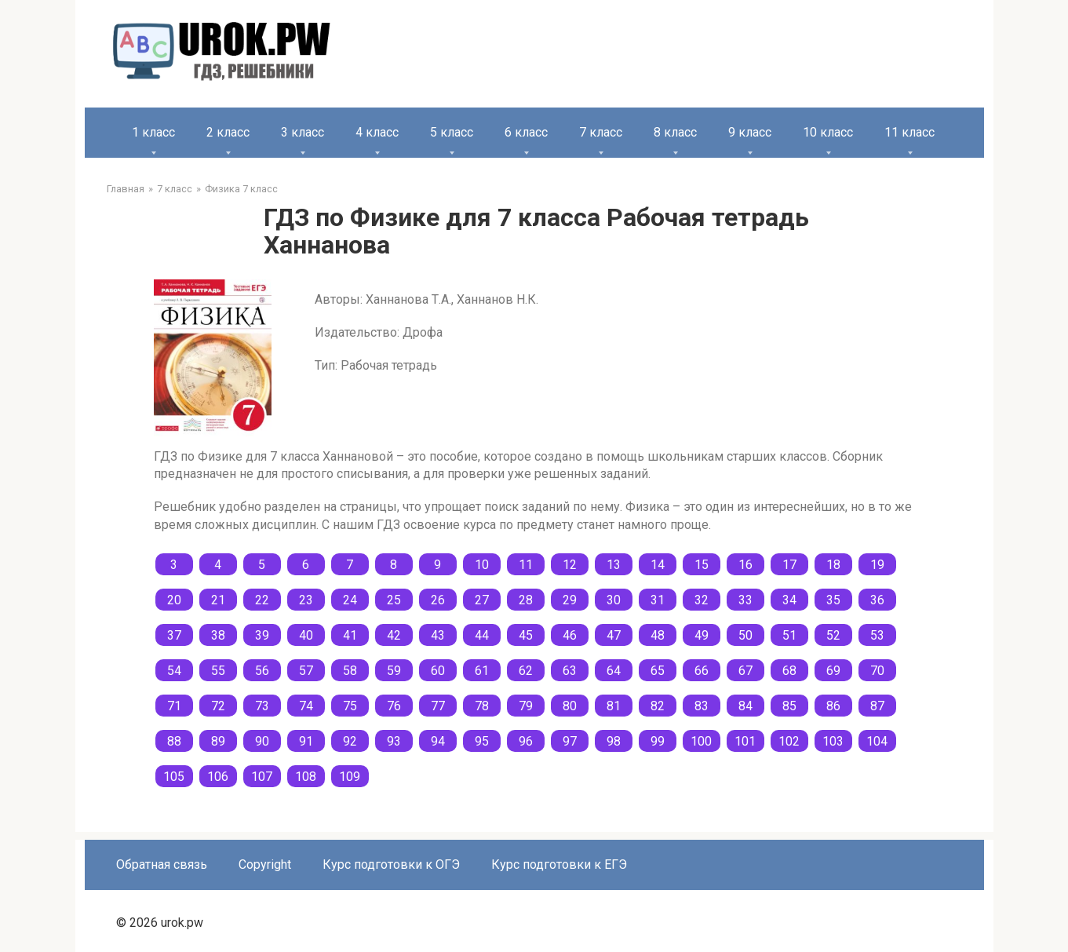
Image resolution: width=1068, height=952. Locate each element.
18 (833, 564)
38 (218, 635)
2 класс (228, 132)
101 (745, 741)
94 (438, 741)
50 (745, 635)
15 (701, 564)
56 (262, 670)
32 (701, 600)
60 (438, 670)
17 (789, 564)
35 (833, 600)
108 (305, 776)
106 (217, 776)
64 (614, 670)
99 (658, 741)
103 (833, 741)
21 (218, 600)
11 (526, 564)
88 (174, 741)
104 (877, 741)
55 (218, 670)
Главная (125, 189)
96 (526, 741)
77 (438, 705)
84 (745, 705)
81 (614, 705)
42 (394, 635)
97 (570, 741)
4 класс (377, 132)
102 (789, 741)
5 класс (451, 132)
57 (306, 670)
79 (526, 705)
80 (570, 705)
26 (438, 600)
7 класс (600, 132)
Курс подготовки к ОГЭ (391, 864)
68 (789, 670)
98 (614, 741)
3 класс (302, 132)
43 (438, 635)
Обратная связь (161, 864)
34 (789, 600)
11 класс (909, 132)
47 (614, 635)
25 (394, 600)
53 (877, 635)
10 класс (828, 132)
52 (833, 635)
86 (833, 705)
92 (350, 741)
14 (658, 564)
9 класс (749, 132)
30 (614, 600)
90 (262, 741)
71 (174, 705)
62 (526, 670)
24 (350, 600)
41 (350, 635)
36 (877, 600)
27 (482, 600)
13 (614, 564)
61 (482, 670)
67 (745, 670)
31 (658, 600)
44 (482, 635)
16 (745, 564)
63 (570, 670)
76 (394, 705)
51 (789, 635)
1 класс (153, 132)
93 (394, 741)
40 (306, 635)
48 (658, 635)
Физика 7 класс (241, 189)
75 (350, 705)
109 (349, 776)
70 (877, 670)
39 (262, 635)
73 (262, 705)
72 (218, 705)
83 (701, 705)
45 (526, 635)
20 (174, 600)
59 (394, 670)
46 (570, 635)
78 (482, 705)
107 (261, 776)
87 (877, 705)
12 (570, 564)
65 (658, 670)
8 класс (675, 132)
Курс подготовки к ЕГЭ (559, 864)
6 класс (526, 132)
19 (877, 564)
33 (745, 600)
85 (789, 705)
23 (306, 600)
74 (306, 705)
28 (526, 600)
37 (174, 635)
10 (482, 564)
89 (218, 741)
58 (350, 670)
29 (570, 600)
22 (262, 600)
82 (658, 705)
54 (174, 670)
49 (701, 635)
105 (173, 776)
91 (306, 741)
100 (701, 741)
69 (833, 670)
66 (701, 670)
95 (482, 741)
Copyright (265, 864)
